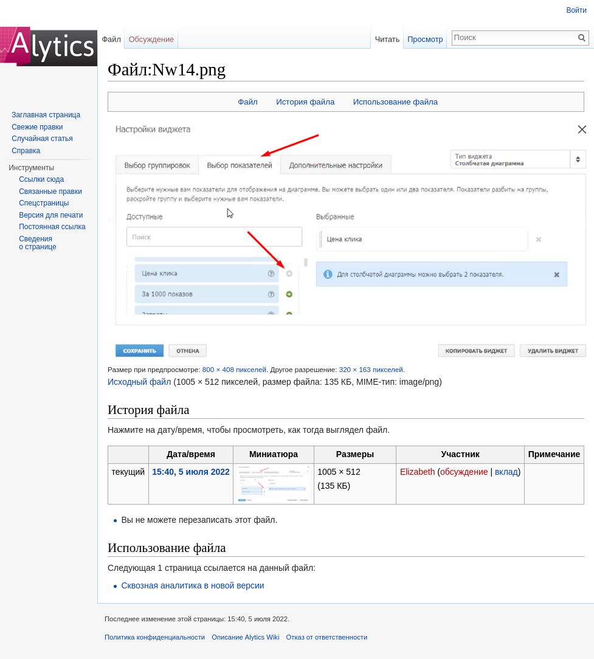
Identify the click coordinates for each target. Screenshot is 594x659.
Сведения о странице (38, 243)
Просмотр (425, 39)
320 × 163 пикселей (371, 369)
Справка (26, 151)
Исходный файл (139, 382)
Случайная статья (42, 138)
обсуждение (464, 472)
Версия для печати (51, 215)
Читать (387, 39)
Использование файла (395, 101)
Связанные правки (50, 191)
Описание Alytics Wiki (245, 637)
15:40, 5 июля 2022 (191, 472)
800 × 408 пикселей (234, 369)
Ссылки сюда (41, 179)
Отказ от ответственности (327, 637)
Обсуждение (151, 39)
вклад (506, 472)
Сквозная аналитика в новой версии (192, 585)
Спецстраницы (44, 203)
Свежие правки (37, 127)
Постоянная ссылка (52, 227)
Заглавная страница (46, 115)
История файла (305, 101)
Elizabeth (417, 472)
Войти (576, 10)
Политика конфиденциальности (155, 637)
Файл (248, 101)
